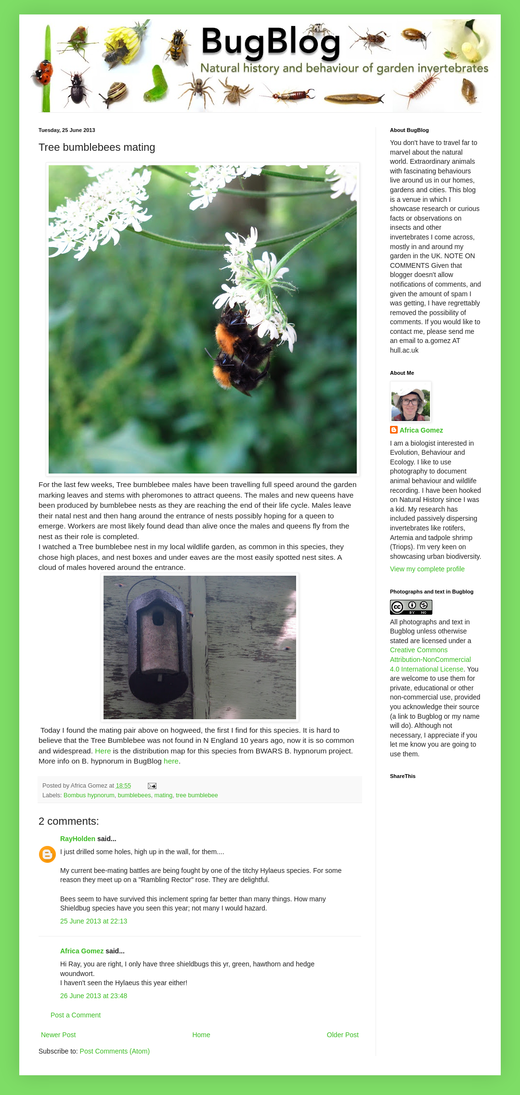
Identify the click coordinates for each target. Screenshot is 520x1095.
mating (163, 795)
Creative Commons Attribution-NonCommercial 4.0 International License (430, 659)
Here (103, 751)
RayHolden (77, 839)
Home (201, 1035)
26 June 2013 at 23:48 (93, 996)
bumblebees (134, 795)
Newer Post (58, 1035)
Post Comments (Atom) (115, 1051)
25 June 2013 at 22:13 (93, 921)
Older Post (343, 1035)
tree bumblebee (197, 795)
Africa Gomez (82, 951)
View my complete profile (427, 569)
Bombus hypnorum (89, 795)
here (171, 761)
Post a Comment (76, 1015)
